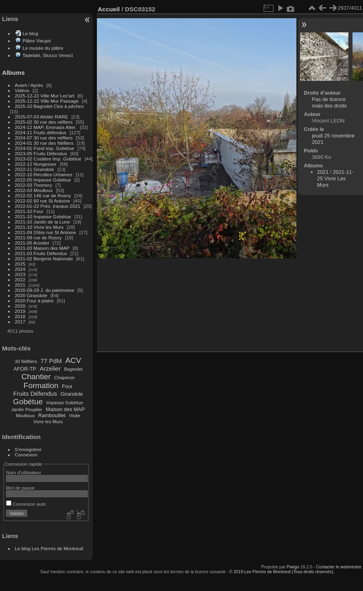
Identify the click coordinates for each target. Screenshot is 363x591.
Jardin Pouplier (26, 409)
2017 (20, 321)
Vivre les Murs (48, 421)
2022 (20, 279)
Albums (13, 72)
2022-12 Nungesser (36, 164)
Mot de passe (20, 487)
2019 (20, 311)
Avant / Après (29, 85)
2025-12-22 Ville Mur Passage (47, 100)
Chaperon (64, 377)
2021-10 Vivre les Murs (39, 227)
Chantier (36, 376)
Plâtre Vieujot (37, 40)
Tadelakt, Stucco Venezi (48, 55)
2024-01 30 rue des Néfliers (45, 143)
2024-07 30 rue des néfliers (44, 137)
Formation (40, 385)
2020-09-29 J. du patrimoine (44, 290)
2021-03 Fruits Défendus (41, 253)
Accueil (109, 9)
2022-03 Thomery (33, 185)
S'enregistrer (28, 449)
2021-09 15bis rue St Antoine (45, 232)
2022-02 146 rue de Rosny (43, 195)
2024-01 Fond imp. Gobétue (44, 148)
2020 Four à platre (34, 300)
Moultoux (25, 415)
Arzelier (50, 368)
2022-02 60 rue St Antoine (42, 200)
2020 (20, 305)
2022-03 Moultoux (34, 190)
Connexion (26, 454)
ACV (73, 360)
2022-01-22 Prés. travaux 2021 (47, 206)
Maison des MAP (65, 409)
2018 (20, 316)
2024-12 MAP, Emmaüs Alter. (46, 127)
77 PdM (51, 360)
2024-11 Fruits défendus (41, 132)
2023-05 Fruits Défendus (41, 153)
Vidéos (22, 90)
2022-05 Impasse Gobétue (43, 179)
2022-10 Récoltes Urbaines (44, 174)
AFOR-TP (24, 369)
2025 (20, 263)
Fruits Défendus (35, 393)
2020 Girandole (31, 295)
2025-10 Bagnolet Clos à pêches (49, 106)
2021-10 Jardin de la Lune (42, 221)
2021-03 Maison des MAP (42, 248)
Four (67, 386)
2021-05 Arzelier (32, 242)
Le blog (30, 33)
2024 (20, 269)
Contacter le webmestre (338, 566)
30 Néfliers (26, 361)
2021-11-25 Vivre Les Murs (335, 178)
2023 (20, 274)
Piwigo (293, 566)
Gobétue (28, 401)
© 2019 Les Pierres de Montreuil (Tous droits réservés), (281, 571)
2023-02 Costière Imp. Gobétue (48, 158)
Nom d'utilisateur (23, 472)
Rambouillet (52, 415)
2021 (20, 284)
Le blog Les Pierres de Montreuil (49, 548)
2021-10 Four (29, 211)
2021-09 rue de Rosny (38, 237)
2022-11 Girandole (34, 169)
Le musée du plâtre (43, 48)
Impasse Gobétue (64, 402)
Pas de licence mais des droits (329, 102)
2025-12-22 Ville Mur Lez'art (44, 95)
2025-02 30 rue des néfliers (44, 122)
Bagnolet (73, 369)
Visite (74, 415)
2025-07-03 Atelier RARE (41, 116)
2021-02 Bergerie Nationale (44, 258)
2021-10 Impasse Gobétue (43, 216)
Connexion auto (26, 504)
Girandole (72, 394)
